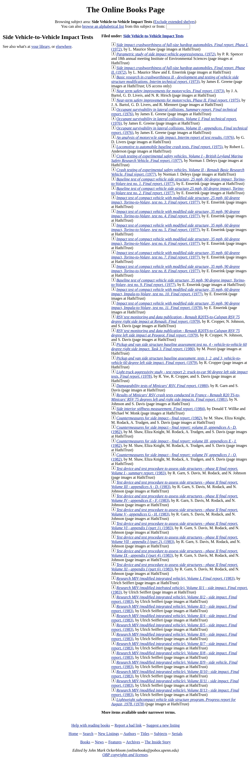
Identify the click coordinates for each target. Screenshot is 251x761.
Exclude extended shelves (174, 22)
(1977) (177, 158)
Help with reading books (90, 725)
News (99, 742)
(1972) (165, 54)
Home (73, 734)
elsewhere (64, 46)
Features (115, 742)
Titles (144, 734)
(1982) (159, 418)
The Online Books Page (125, 9)
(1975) (178, 100)
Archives (133, 742)
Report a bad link (128, 725)
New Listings (108, 734)
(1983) (175, 578)
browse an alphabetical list (103, 26)
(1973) (175, 79)
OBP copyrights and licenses (125, 755)
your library (40, 46)
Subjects (160, 734)
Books (85, 742)
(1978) (175, 305)
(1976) (175, 137)
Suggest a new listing (163, 725)
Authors (129, 734)
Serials (177, 734)
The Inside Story (158, 742)
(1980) (179, 346)
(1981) (175, 397)
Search (88, 734)
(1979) (175, 319)
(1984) (160, 409)
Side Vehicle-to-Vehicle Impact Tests (153, 36)
